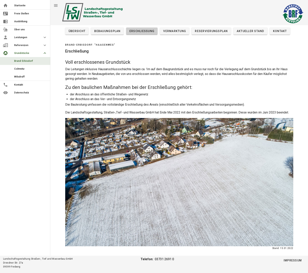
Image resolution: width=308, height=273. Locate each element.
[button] (25, 37)
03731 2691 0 (164, 259)
